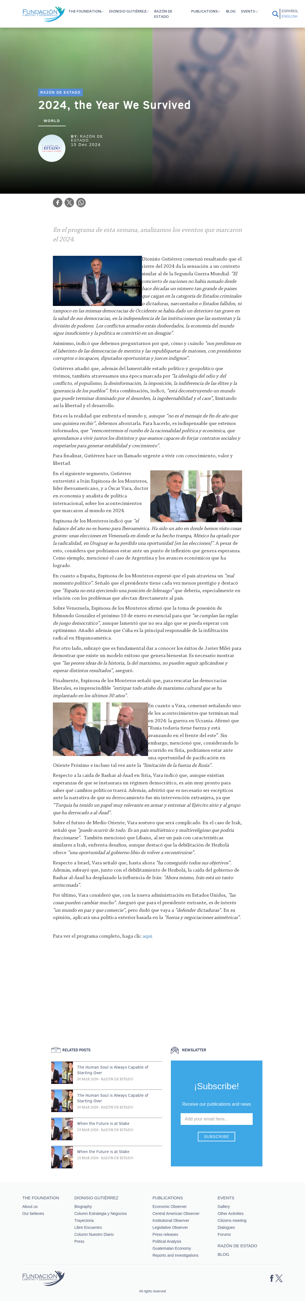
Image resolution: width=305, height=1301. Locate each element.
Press (79, 1241)
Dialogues (226, 1227)
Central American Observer (176, 1213)
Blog (231, 11)
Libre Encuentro (88, 1227)
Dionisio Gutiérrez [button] (127, 11)
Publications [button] (204, 11)
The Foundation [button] (84, 11)
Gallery (224, 1206)
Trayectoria (84, 1220)
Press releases (165, 1234)
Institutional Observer (170, 1220)
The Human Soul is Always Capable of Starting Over (112, 1070)
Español (290, 11)
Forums (224, 1234)
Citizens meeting (232, 1220)
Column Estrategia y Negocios (100, 1213)
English (289, 16)
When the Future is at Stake (103, 1123)
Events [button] (248, 11)
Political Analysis (166, 1241)
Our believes (33, 1213)
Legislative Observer (170, 1227)
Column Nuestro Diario (94, 1234)
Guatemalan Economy (171, 1248)
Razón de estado (163, 14)
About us (30, 1206)
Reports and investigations (175, 1255)
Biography (83, 1206)
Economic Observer (169, 1206)
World (52, 121)
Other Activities (230, 1213)
